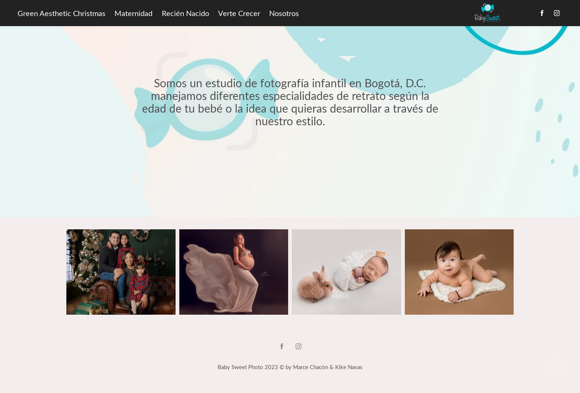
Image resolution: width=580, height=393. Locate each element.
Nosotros (284, 13)
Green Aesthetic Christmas (61, 13)
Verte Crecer (239, 13)
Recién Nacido (185, 13)
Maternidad (133, 13)
